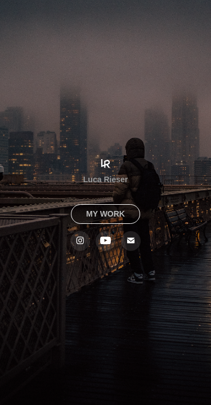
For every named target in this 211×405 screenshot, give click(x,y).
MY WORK (105, 213)
